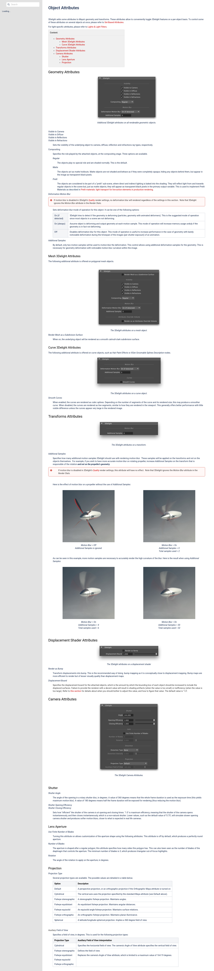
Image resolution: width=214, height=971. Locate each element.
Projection (66, 62)
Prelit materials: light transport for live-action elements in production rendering (117, 189)
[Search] (8, 4)
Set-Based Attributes (114, 22)
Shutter (65, 56)
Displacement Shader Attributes (70, 50)
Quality (92, 200)
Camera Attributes (64, 53)
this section (75, 691)
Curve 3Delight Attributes (73, 44)
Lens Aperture (68, 59)
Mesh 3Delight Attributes (73, 41)
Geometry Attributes (65, 39)
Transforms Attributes (66, 47)
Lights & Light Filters (97, 27)
